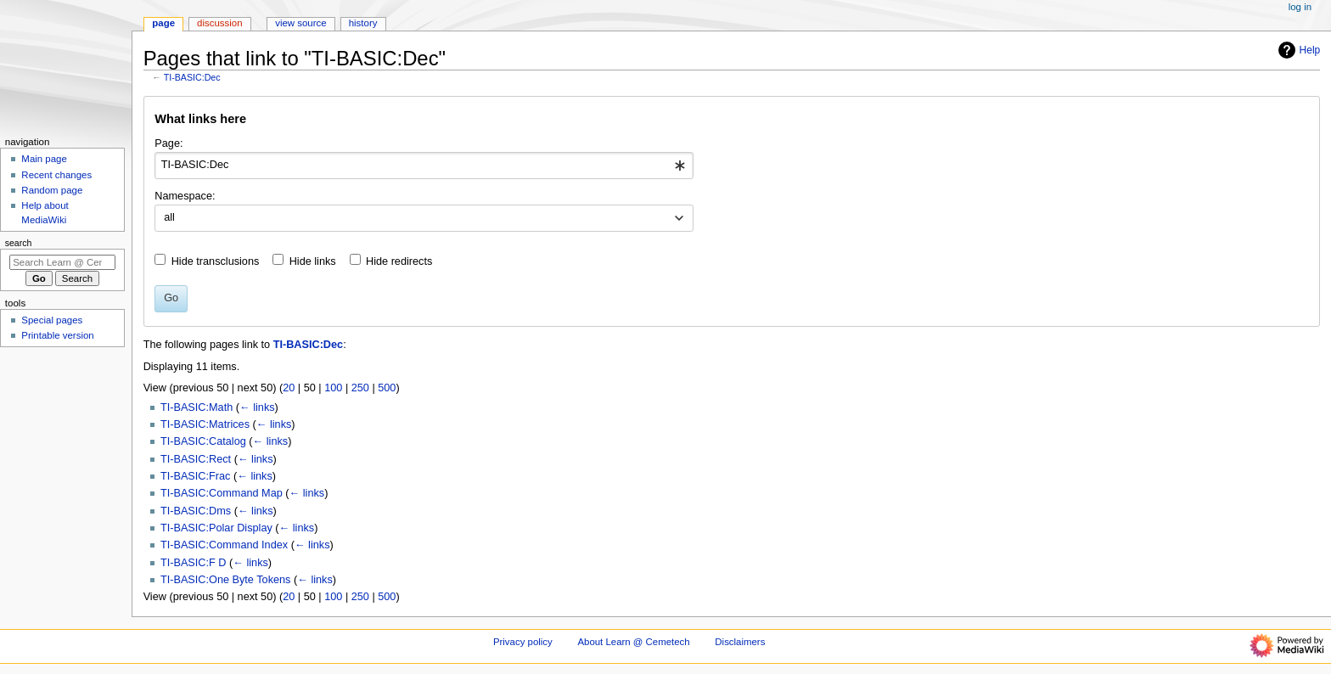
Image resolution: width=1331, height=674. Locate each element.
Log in (1300, 7)
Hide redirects (399, 261)
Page (163, 23)
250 (360, 388)
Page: (168, 143)
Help (1297, 50)
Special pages (51, 320)
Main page (44, 159)
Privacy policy (523, 642)
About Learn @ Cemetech (633, 642)
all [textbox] (169, 217)
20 (289, 388)
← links (257, 407)
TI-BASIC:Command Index (224, 545)
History (363, 23)
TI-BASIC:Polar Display (216, 528)
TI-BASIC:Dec (192, 77)
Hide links (312, 261)
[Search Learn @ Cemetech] (62, 262)
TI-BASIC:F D (193, 563)
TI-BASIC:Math (196, 407)
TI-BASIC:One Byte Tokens (225, 580)
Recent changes (56, 175)
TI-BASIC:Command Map (221, 493)
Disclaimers (740, 642)
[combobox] (424, 165)
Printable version (57, 335)
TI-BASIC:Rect (195, 459)
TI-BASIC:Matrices (205, 424)
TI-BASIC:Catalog (203, 441)
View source (300, 23)
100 (333, 388)
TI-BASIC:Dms (195, 511)
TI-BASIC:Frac (195, 476)
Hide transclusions (215, 261)
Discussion (219, 23)
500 (387, 388)
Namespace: (184, 196)
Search (18, 243)
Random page (51, 190)
